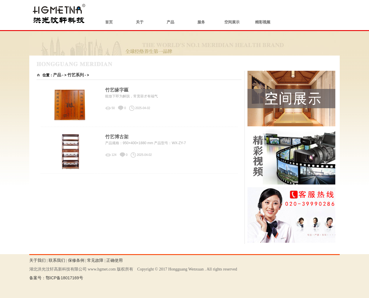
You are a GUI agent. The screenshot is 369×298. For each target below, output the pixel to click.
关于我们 (37, 260)
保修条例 (76, 260)
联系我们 (57, 260)
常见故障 (95, 260)
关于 (140, 22)
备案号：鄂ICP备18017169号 (56, 277)
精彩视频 (262, 22)
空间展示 (232, 22)
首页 (109, 22)
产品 (170, 22)
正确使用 (114, 260)
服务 (201, 22)
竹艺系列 (75, 75)
